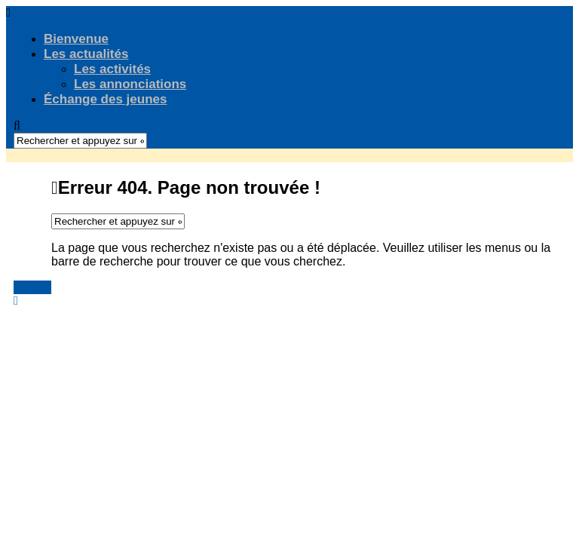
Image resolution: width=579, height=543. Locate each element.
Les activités (112, 69)
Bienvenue (76, 39)
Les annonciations (130, 84)
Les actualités (86, 54)
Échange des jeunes (105, 99)
